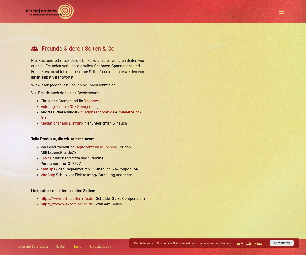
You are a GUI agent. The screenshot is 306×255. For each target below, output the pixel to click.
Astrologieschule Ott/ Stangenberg (70, 106)
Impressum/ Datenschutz (31, 246)
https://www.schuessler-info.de (67, 198)
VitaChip (48, 175)
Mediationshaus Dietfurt (61, 123)
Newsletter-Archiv (100, 246)
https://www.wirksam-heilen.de (67, 204)
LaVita (46, 158)
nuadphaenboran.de (97, 112)
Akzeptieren (282, 243)
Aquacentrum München (96, 147)
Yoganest (92, 101)
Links (77, 246)
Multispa (48, 169)
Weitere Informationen (250, 243)
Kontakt (61, 246)
